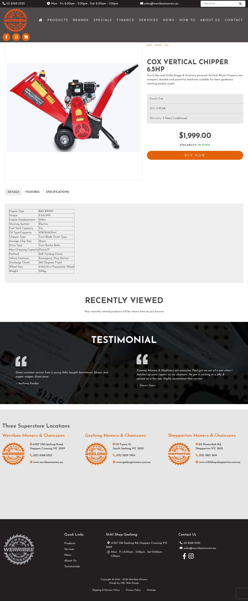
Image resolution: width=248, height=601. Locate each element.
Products (69, 543)
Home (149, 45)
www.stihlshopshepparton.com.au (218, 462)
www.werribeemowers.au (46, 462)
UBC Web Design (129, 583)
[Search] (219, 4)
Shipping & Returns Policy (106, 590)
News (67, 555)
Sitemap (151, 590)
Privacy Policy (133, 590)
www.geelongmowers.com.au (132, 462)
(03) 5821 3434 (206, 455)
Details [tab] (13, 192)
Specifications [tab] (57, 192)
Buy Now (195, 156)
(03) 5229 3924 (124, 455)
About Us (70, 560)
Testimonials (72, 566)
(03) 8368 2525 (41, 455)
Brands (158, 45)
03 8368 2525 (14, 3)
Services (69, 549)
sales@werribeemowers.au (159, 3)
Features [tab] (32, 192)
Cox (166, 45)
